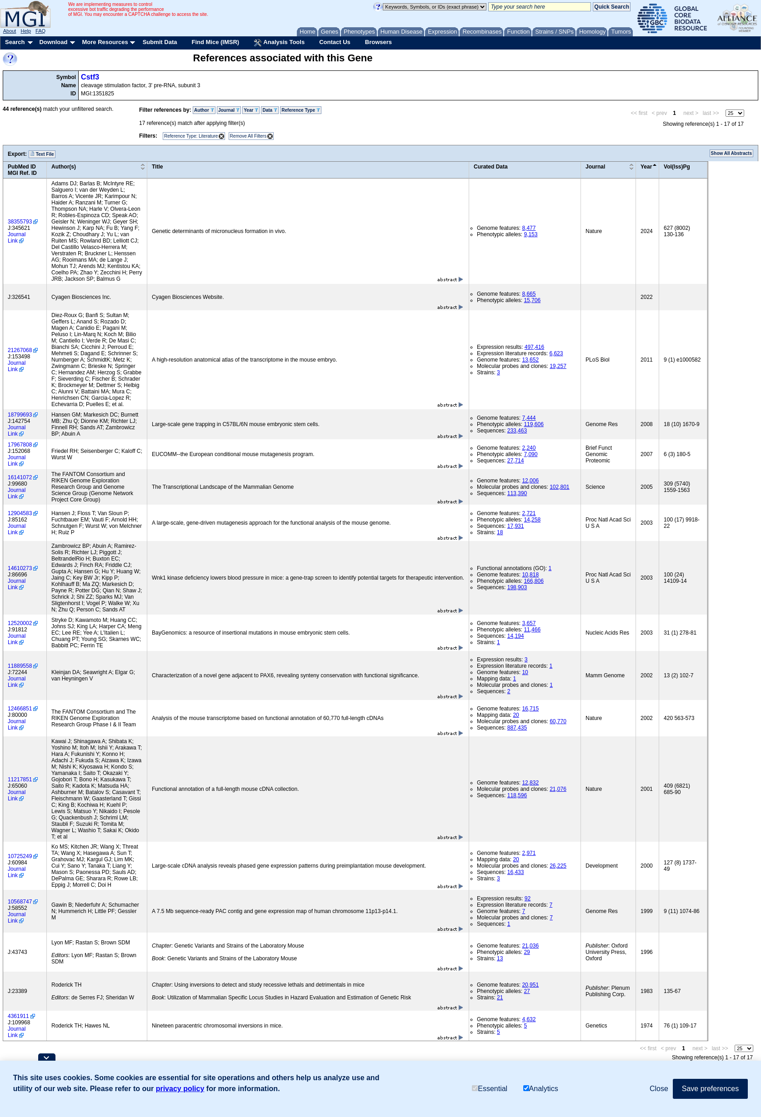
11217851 (20, 779)
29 (527, 952)
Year (251, 110)
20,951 (530, 985)
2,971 (529, 853)
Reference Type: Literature (191, 136)
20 (516, 715)
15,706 (532, 300)
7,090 (530, 454)
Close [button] (659, 1088)
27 (527, 991)
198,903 (517, 587)
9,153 (530, 234)
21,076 (558, 789)
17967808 (20, 445)
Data (269, 110)
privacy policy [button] (180, 1088)
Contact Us (334, 42)
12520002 (20, 623)
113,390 (517, 493)
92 (528, 898)
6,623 (556, 353)
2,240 (529, 448)
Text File (42, 154)
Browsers (378, 42)
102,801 (559, 487)
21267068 (20, 350)
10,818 (530, 574)
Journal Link (16, 237)
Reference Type (300, 110)
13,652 (530, 360)
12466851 (20, 708)
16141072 (20, 477)
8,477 (529, 228)
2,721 (529, 513)
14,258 (532, 519)
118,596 (517, 795)
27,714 (515, 460)
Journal (229, 110)
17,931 (515, 526)
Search (15, 42)
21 (500, 997)
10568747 (20, 902)
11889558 (20, 666)
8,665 (529, 294)
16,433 (515, 872)
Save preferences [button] (710, 1088)
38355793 (20, 221)
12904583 (20, 513)
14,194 (515, 636)
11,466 (532, 629)
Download (53, 42)
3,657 (529, 623)
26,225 (558, 866)
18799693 (20, 415)
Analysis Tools (279, 43)
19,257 (558, 366)
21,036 (530, 946)
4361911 (18, 1016)
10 (525, 672)
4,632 (529, 1019)
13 (500, 958)
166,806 (533, 581)
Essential (489, 1088)
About (9, 31)
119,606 (533, 424)
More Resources (105, 42)
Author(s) (63, 167)
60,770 (558, 721)
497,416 (534, 347)
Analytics (540, 1088)
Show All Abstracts (731, 153)
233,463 (517, 430)
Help (25, 31)
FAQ (40, 31)
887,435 (517, 728)
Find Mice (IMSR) (215, 42)
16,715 (530, 708)
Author (204, 110)
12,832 (530, 782)
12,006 (530, 480)
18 (500, 532)
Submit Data (160, 42)
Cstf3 (90, 77)
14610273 (20, 568)
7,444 (529, 418)
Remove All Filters (248, 136)
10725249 (20, 856)
